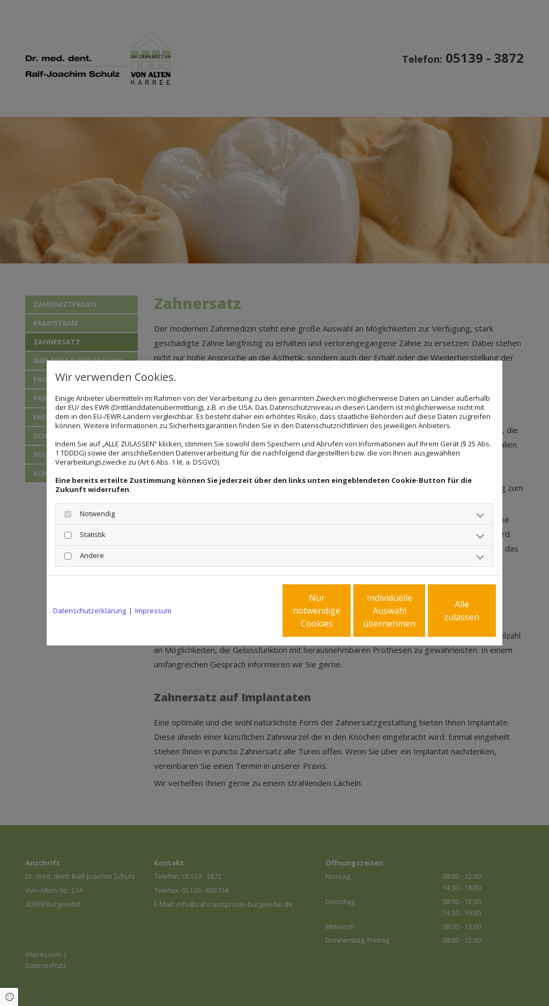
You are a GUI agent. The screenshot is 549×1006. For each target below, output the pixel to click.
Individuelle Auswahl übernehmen (344, 610)
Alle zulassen (446, 610)
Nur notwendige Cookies (243, 610)
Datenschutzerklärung (89, 610)
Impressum (153, 610)
